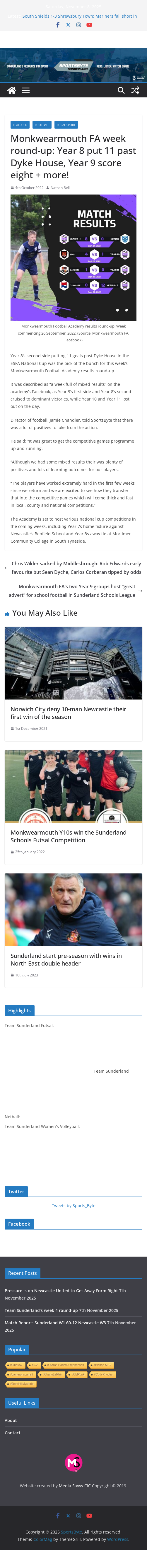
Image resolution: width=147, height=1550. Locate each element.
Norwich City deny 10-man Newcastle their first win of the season (68, 713)
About (11, 1420)
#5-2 (35, 1365)
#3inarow (16, 1365)
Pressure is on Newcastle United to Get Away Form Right (61, 1290)
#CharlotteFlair (52, 1374)
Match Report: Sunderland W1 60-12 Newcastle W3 (55, 1322)
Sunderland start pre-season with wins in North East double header (66, 959)
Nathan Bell (60, 187)
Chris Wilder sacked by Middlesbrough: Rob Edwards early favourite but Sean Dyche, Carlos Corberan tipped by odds (73, 567)
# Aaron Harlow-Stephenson (65, 1365)
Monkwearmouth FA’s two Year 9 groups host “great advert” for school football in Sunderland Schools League (75, 590)
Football (42, 125)
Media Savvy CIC (75, 1485)
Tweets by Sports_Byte (73, 1205)
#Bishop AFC (102, 1365)
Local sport (66, 125)
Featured (20, 125)
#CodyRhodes (103, 1374)
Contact (12, 1433)
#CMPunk (77, 1374)
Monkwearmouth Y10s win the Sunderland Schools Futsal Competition (69, 836)
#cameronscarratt (21, 1374)
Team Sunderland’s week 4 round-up (41, 1310)
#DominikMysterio (21, 1383)
